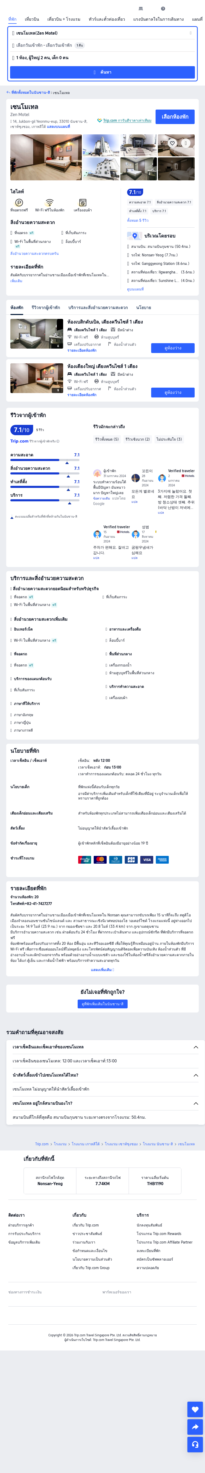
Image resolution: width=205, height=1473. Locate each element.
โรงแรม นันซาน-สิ (158, 1144)
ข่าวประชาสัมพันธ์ (87, 1234)
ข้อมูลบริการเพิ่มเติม (24, 1242)
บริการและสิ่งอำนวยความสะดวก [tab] (98, 307)
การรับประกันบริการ (24, 1234)
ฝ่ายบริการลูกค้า (21, 1225)
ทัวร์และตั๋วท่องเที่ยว (107, 19)
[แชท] (195, 1444)
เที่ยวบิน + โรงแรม (63, 19)
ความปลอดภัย (148, 1268)
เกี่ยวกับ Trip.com (85, 1225)
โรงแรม (60, 1144)
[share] (195, 1427)
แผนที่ (197, 19)
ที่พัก (12, 19)
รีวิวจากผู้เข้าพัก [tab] (46, 307)
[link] (140, 8)
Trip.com (42, 1144)
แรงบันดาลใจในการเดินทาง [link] (158, 19)
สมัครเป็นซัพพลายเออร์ (155, 1259)
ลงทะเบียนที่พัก (148, 1251)
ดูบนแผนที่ (135, 289)
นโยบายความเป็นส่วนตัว (92, 1259)
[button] (152, 8)
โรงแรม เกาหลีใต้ (86, 1144)
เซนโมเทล (24, 107)
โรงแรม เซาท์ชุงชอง (121, 1144)
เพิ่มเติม (16, 281)
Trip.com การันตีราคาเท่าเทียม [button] (127, 120)
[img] (46, 157)
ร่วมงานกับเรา (83, 1242)
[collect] (195, 1409)
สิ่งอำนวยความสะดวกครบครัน (34, 253)
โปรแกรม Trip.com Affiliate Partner (164, 1242)
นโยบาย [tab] (143, 307)
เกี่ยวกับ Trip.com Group (90, 1268)
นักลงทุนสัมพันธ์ (149, 1225)
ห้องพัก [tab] (16, 307)
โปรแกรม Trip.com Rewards (159, 1234)
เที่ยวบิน (32, 19)
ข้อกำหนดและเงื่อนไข (89, 1251)
